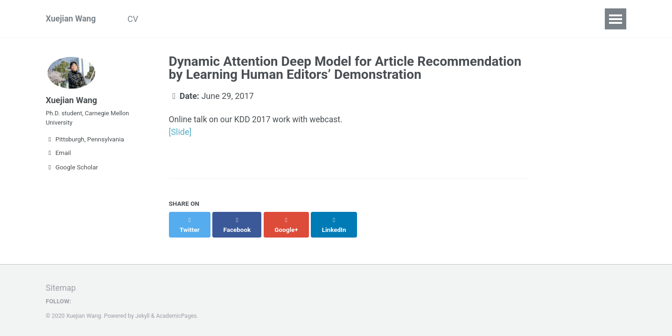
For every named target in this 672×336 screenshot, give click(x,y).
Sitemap (61, 278)
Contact (272, 19)
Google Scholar (72, 171)
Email (58, 157)
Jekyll (142, 306)
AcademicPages (177, 306)
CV (136, 19)
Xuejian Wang (71, 19)
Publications (181, 19)
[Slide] (180, 132)
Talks (231, 19)
